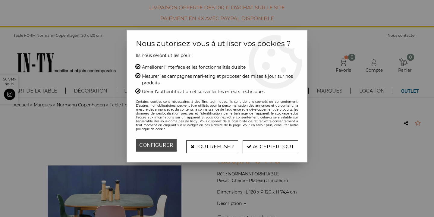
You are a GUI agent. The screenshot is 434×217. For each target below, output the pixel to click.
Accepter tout (269, 145)
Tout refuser (210, 145)
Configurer (156, 145)
